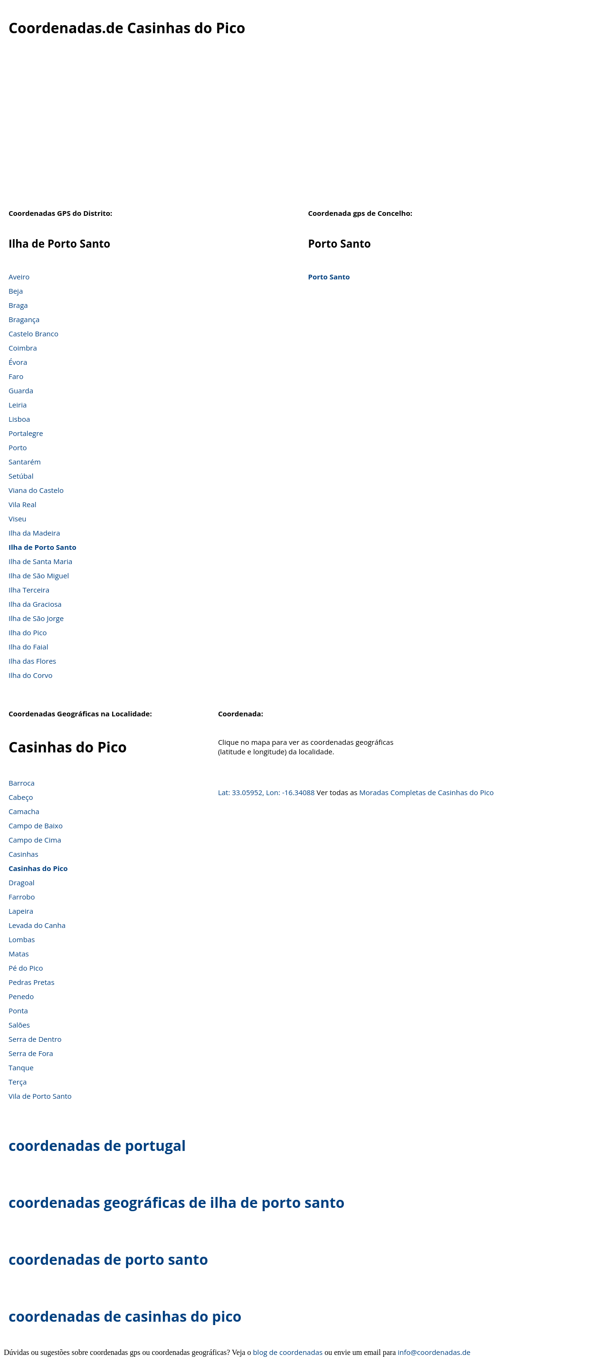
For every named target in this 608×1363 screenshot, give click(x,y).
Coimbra (23, 347)
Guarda (21, 390)
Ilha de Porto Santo (42, 547)
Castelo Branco (33, 333)
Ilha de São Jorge (36, 618)
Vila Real (23, 504)
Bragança (24, 319)
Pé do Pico (26, 968)
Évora (18, 362)
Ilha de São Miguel (39, 575)
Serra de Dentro (35, 1039)
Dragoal (22, 882)
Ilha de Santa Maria (40, 561)
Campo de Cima (35, 839)
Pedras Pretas (32, 982)
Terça (18, 1081)
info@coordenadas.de (434, 1352)
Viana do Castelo (36, 490)
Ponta (18, 1010)
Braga (18, 305)
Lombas (22, 939)
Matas (19, 953)
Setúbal (21, 476)
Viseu (18, 518)
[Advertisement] (304, 127)
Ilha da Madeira (34, 533)
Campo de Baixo (36, 825)
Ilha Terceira (29, 589)
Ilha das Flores (32, 661)
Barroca (22, 783)
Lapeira (21, 911)
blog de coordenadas (288, 1352)
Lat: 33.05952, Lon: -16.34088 (266, 792)
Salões (19, 1024)
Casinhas (23, 854)
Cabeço (21, 797)
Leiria (18, 404)
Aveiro (19, 276)
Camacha (24, 811)
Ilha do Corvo (31, 675)
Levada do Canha (37, 925)
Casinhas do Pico (38, 868)
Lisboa (19, 419)
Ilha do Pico (28, 632)
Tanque (21, 1067)
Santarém (25, 461)
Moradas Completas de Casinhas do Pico (426, 792)
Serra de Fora (31, 1053)
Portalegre (26, 433)
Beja (16, 291)
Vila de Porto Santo (40, 1096)
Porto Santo (329, 276)
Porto (18, 447)
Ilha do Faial (28, 646)
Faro (16, 376)
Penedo (21, 996)
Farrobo (22, 896)
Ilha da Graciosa (35, 604)
